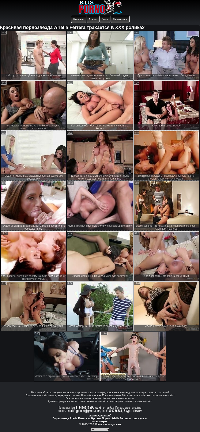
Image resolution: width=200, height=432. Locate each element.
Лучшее (93, 19)
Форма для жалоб (100, 415)
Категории (78, 19)
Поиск (105, 19)
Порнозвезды (120, 19)
